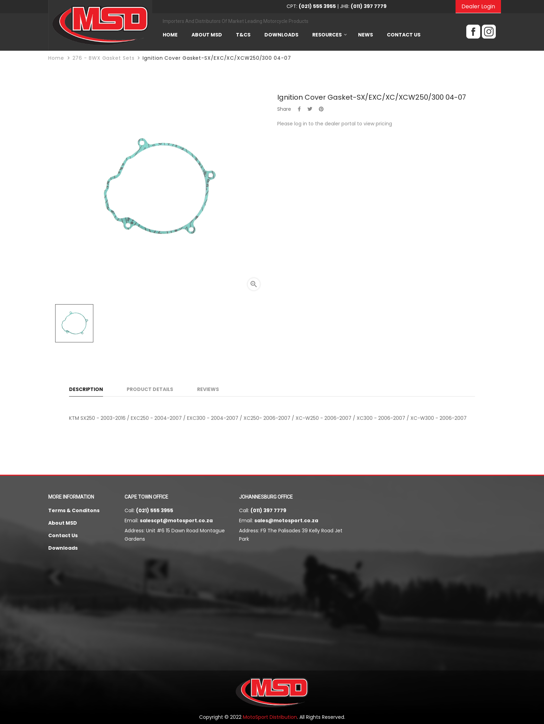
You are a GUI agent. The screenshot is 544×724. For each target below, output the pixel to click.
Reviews (208, 389)
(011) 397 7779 (268, 510)
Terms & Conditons (74, 510)
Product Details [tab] (150, 389)
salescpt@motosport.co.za (176, 520)
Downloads (63, 547)
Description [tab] (86, 389)
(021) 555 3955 (154, 510)
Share (299, 109)
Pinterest (321, 109)
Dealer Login (478, 6)
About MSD (62, 522)
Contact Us (63, 535)
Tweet (309, 109)
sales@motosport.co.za (286, 520)
